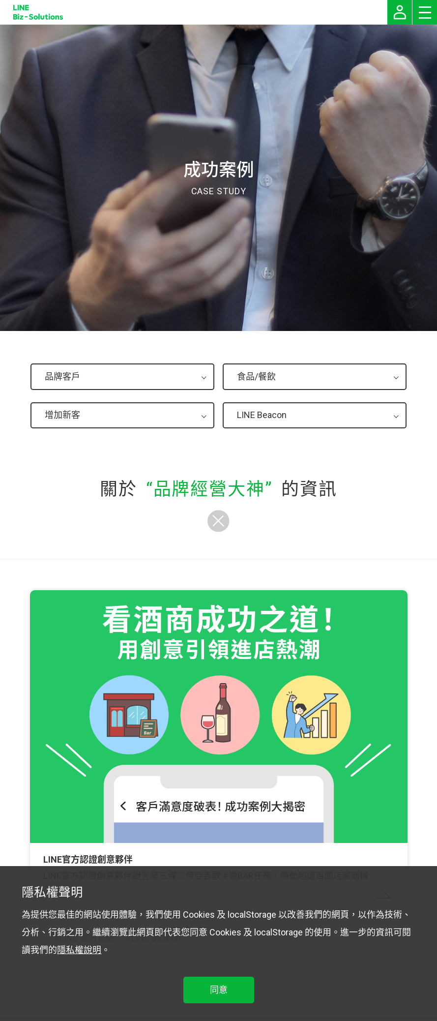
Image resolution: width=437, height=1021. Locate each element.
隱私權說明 (79, 950)
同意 (219, 990)
